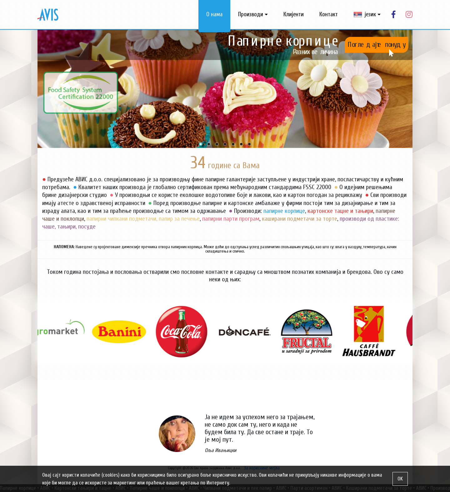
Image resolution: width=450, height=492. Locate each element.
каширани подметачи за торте (299, 218)
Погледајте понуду (376, 44)
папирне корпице (284, 210)
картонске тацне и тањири (340, 210)
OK (400, 479)
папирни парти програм (230, 218)
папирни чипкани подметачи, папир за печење (143, 218)
